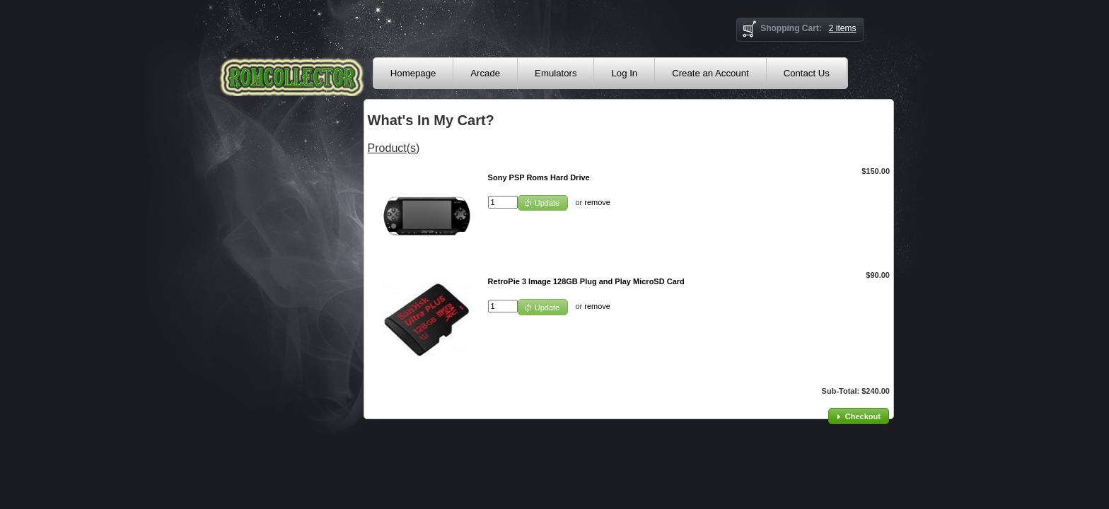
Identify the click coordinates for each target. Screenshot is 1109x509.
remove (597, 202)
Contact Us (807, 73)
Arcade (485, 73)
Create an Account (710, 73)
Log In (624, 73)
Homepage (413, 73)
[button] (543, 203)
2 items (843, 28)
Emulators (555, 73)
